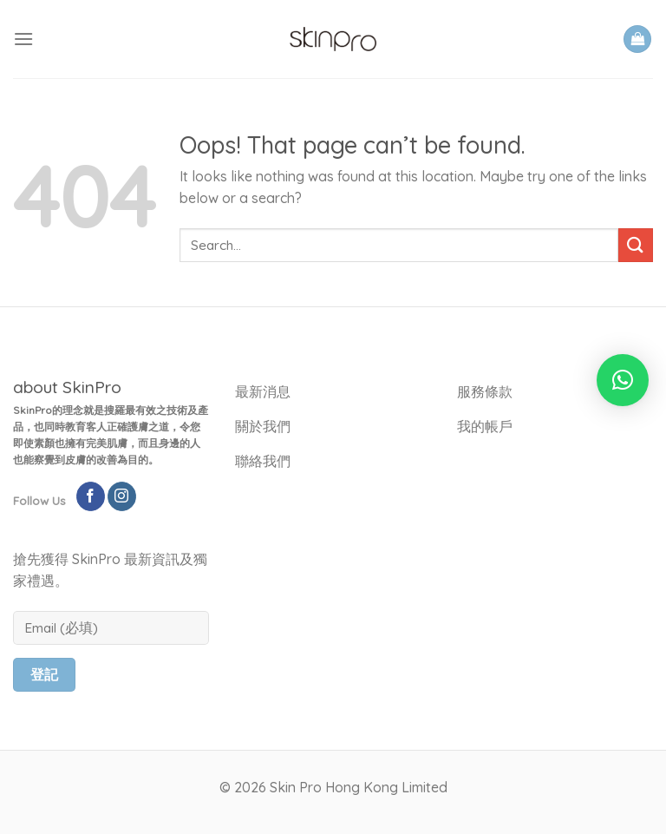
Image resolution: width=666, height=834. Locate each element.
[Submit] (635, 245)
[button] (623, 380)
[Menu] (23, 38)
